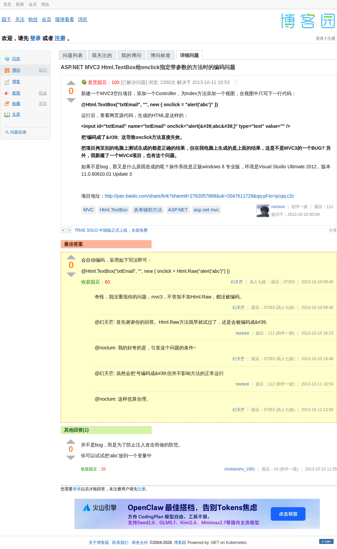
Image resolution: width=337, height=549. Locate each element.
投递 (43, 93)
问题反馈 (18, 132)
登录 (35, 38)
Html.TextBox (113, 209)
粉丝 (33, 19)
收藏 (16, 103)
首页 (7, 4)
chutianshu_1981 (239, 469)
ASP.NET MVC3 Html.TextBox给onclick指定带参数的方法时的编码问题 (148, 67)
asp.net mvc (206, 209)
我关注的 (102, 55)
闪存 (16, 58)
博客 (16, 81)
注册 (60, 38)
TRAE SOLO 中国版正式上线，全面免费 (111, 230)
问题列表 (73, 55)
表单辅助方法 (148, 209)
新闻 (20, 4)
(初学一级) (285, 333)
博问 (16, 70)
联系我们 (120, 542)
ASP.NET (178, 209)
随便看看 (64, 19)
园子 (6, 19)
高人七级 (258, 282)
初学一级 (300, 206)
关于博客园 (99, 542)
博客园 (180, 542)
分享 (333, 230)
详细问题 (189, 55)
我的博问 (131, 55)
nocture (278, 206)
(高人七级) (285, 307)
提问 (43, 70)
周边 (45, 4)
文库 (16, 114)
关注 (20, 19)
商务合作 (140, 542)
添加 (43, 103)
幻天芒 (237, 282)
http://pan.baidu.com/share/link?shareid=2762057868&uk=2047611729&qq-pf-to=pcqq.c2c (199, 196)
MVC (88, 209)
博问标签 (161, 55)
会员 (33, 4)
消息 (82, 19)
